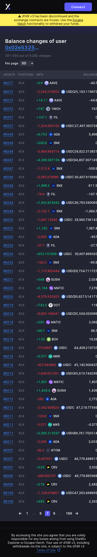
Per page (11, 63)
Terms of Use (48, 550)
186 (69, 513)
